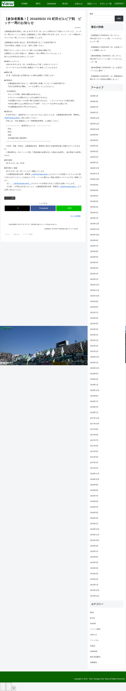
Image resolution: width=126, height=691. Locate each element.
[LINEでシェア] (68, 208)
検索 (91, 14)
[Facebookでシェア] (43, 208)
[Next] (9, 686)
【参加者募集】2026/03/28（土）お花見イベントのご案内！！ (106, 69)
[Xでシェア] (17, 208)
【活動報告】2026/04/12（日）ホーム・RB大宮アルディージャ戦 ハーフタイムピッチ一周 (106, 38)
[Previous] (3, 686)
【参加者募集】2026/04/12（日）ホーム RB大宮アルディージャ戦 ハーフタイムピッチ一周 (106, 59)
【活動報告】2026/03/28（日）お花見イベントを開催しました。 (106, 48)
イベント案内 (10, 198)
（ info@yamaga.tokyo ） (40, 174)
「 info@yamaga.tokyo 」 (21, 183)
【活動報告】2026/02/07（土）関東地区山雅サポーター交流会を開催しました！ (106, 77)
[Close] (14, 688)
